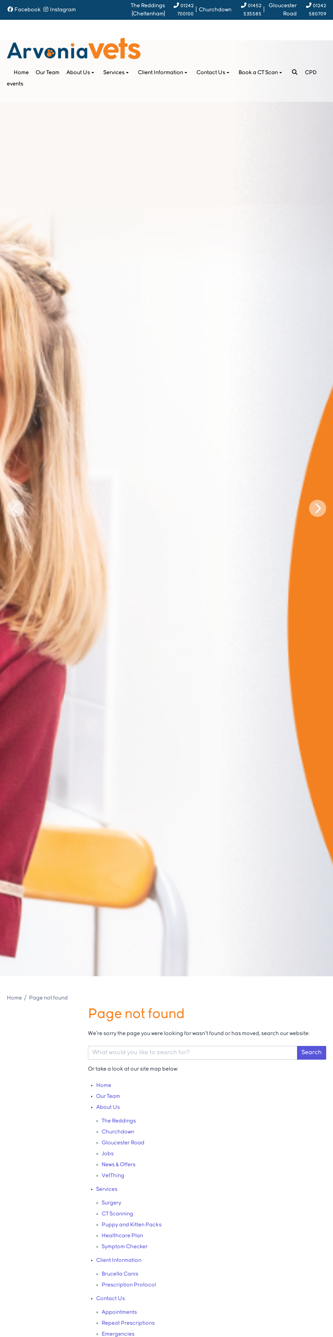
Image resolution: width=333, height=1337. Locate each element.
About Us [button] (80, 72)
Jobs (108, 1154)
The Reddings (119, 1121)
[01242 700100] (180, 10)
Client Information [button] (163, 72)
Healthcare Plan (122, 1236)
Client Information (118, 1260)
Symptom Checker (125, 1247)
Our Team (48, 72)
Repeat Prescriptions (128, 1323)
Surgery (111, 1203)
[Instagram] (59, 10)
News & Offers (119, 1165)
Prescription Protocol (129, 1285)
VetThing (113, 1176)
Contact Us (110, 1298)
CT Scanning (117, 1214)
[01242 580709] (312, 10)
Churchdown (215, 10)
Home (21, 72)
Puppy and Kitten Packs (132, 1225)
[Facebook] (24, 10)
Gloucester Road (283, 10)
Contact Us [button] (213, 72)
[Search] (294, 72)
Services (106, 1189)
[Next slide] (317, 508)
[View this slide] (166, 508)
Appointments (119, 1312)
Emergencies (118, 1334)
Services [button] (116, 72)
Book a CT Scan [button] (261, 72)
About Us (108, 1107)
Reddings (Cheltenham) (148, 10)
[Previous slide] (15, 508)
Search (312, 1052)
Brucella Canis (120, 1274)
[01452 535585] (247, 10)
